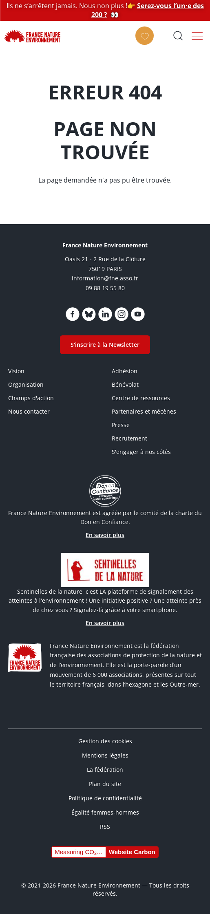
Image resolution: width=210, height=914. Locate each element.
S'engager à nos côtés (141, 452)
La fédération (105, 769)
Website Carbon (132, 851)
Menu (197, 35)
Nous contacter (29, 411)
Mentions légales (105, 755)
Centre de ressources (141, 398)
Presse (121, 425)
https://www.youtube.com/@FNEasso (138, 314)
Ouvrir (178, 36)
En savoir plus (105, 535)
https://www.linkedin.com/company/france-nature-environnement (105, 314)
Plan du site (105, 784)
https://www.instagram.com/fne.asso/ (121, 314)
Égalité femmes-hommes (105, 812)
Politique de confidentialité (105, 798)
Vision (16, 371)
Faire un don (147, 43)
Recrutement (129, 438)
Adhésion (124, 371)
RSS (105, 826)
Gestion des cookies (105, 741)
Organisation (26, 384)
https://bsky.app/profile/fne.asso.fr (89, 314)
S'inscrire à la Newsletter (105, 344)
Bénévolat (125, 384)
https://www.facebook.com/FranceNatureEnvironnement (72, 314)
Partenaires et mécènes (144, 411)
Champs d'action (31, 398)
